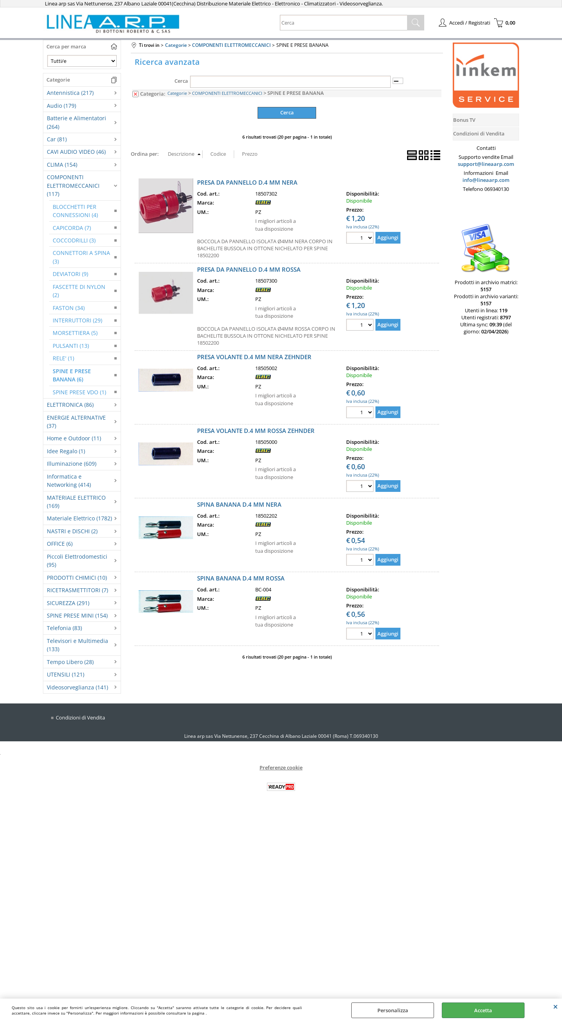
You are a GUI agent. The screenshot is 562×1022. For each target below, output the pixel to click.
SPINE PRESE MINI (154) (77, 615)
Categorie (177, 93)
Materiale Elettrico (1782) (79, 518)
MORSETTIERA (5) (75, 333)
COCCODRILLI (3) (74, 240)
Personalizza (392, 1010)
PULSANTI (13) (71, 345)
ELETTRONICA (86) (70, 404)
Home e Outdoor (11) (74, 438)
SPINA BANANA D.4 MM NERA (239, 504)
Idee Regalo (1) (66, 451)
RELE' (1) (63, 358)
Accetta (483, 1010)
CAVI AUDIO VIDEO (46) (76, 151)
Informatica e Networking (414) (69, 480)
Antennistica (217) (70, 92)
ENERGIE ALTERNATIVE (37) (76, 421)
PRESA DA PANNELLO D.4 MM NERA (247, 182)
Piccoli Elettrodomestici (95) (77, 560)
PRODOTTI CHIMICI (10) (77, 577)
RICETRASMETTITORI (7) (77, 590)
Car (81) (57, 139)
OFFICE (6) (60, 543)
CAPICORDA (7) (72, 227)
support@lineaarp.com (486, 163)
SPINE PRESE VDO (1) (79, 392)
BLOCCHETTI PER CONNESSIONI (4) (75, 211)
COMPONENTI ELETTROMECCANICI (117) (73, 185)
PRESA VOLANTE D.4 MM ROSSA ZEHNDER (256, 430)
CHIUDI (555, 1006)
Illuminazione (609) (71, 463)
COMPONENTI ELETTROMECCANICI (227, 93)
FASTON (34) (69, 308)
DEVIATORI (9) (70, 274)
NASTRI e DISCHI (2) (72, 531)
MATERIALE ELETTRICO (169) (76, 501)
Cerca (181, 80)
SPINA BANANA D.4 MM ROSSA (241, 578)
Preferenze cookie (281, 767)
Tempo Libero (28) (70, 662)
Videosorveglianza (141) (77, 687)
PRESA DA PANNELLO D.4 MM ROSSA (249, 269)
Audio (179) (61, 105)
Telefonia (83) (64, 628)
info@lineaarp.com (485, 179)
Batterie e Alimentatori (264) (76, 122)
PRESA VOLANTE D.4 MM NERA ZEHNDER (254, 356)
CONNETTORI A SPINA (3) (81, 257)
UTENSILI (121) (65, 674)
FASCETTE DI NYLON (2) (79, 291)
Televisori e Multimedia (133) (77, 645)
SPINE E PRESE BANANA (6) (72, 375)
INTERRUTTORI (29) (77, 320)
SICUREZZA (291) (68, 603)
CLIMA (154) (62, 164)
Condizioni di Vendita (80, 717)
